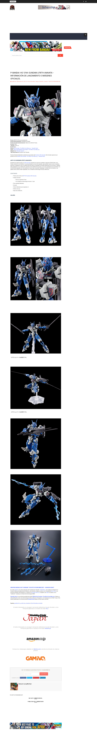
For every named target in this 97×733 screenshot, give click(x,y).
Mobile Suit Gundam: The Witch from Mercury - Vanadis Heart (31, 156)
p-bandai (46, 81)
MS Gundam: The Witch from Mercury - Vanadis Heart (26, 148)
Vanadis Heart (13, 596)
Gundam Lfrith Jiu (35, 592)
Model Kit (41, 81)
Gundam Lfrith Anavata (40, 155)
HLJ (47, 608)
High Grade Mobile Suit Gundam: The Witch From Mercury (26, 149)
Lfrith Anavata (27, 162)
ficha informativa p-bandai (36, 603)
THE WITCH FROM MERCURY (54, 81)
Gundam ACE (31, 599)
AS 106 (16, 589)
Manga (37, 81)
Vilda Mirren (42, 589)
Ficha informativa (31, 81)
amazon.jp (48, 628)
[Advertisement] (48, 23)
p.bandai (28, 603)
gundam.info (17, 603)
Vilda (47, 592)
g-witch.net (22, 603)
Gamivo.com (37, 649)
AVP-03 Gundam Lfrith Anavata (29, 175)
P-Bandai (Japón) (20, 150)
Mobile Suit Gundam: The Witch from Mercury (44, 596)
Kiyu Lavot (53, 591)
